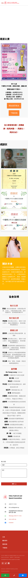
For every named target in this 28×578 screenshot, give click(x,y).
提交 (14, 483)
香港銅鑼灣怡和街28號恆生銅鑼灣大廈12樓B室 (10, 559)
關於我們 (4, 540)
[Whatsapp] (2, 563)
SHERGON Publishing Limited (12, 568)
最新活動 (4, 544)
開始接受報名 (14, 102)
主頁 (3, 537)
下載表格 (14, 105)
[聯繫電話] (5, 563)
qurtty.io (7, 571)
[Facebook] (8, 563)
